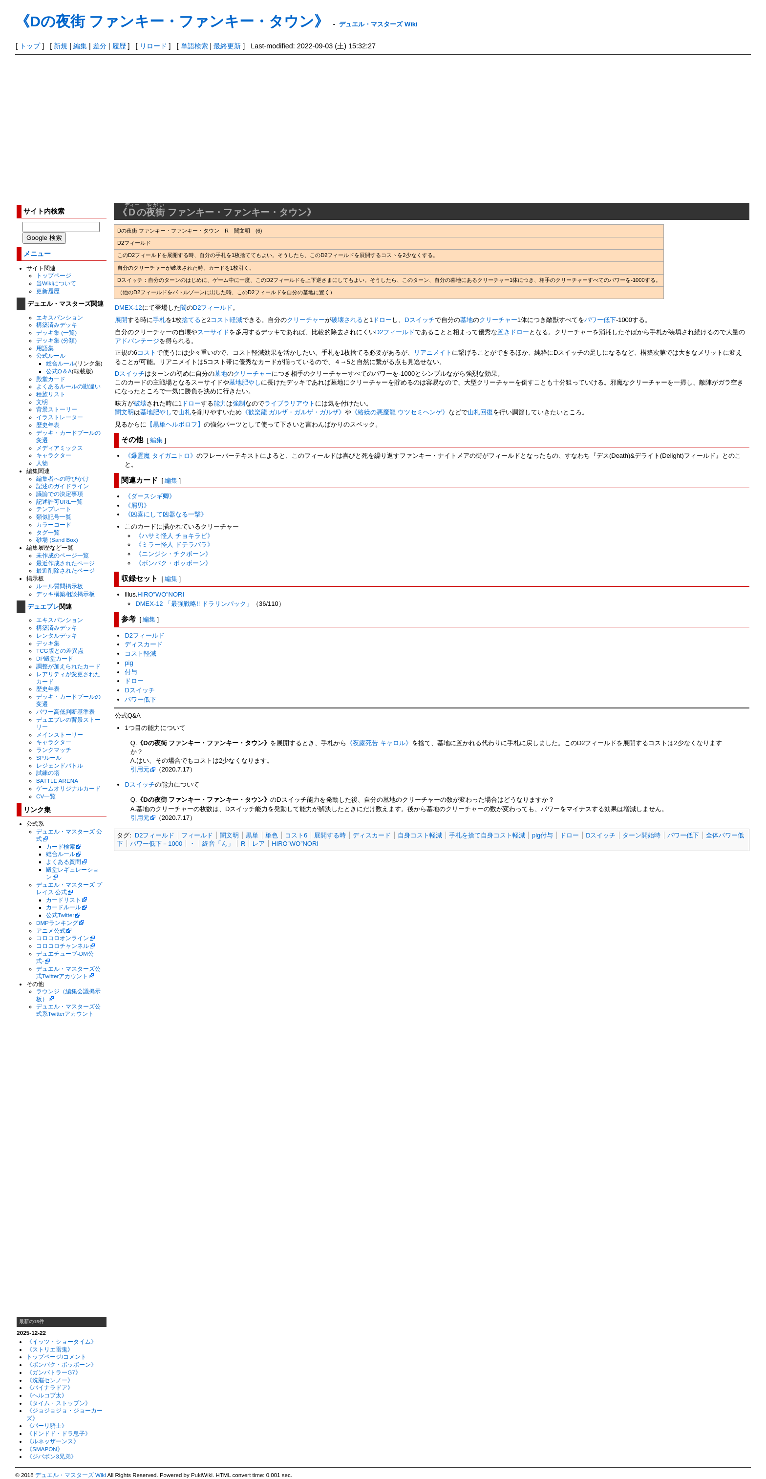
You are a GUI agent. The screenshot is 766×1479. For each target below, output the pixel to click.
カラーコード (53, 524)
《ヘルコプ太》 (46, 1395)
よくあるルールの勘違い (68, 386)
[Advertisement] (383, 128)
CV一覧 (46, 796)
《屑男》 (137, 505)
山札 (184, 412)
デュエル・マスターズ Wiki (378, 24)
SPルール (49, 757)
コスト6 (296, 835)
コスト (146, 352)
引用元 (139, 769)
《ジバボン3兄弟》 (51, 1456)
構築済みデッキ (56, 325)
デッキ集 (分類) (56, 340)
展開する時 (330, 835)
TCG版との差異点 (60, 650)
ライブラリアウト (289, 403)
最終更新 (227, 46)
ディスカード (144, 644)
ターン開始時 (641, 835)
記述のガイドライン (62, 486)
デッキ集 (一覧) (56, 332)
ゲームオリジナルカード (68, 788)
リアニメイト (433, 352)
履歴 (119, 46)
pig (129, 662)
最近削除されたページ (65, 570)
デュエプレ (43, 606)
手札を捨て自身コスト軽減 (487, 835)
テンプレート (53, 509)
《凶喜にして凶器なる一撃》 (166, 514)
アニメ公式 (50, 930)
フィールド (197, 835)
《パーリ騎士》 (46, 1425)
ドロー (382, 319)
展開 (121, 319)
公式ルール (50, 355)
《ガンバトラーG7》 (53, 1372)
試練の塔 (48, 773)
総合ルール (60, 363)
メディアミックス (59, 448)
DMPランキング (57, 923)
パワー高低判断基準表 (65, 711)
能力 (219, 403)
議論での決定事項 (59, 494)
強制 (239, 403)
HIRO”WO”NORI (160, 594)
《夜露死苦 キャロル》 (379, 743)
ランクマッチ (53, 750)
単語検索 (194, 46)
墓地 (466, 319)
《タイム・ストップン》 (58, 1403)
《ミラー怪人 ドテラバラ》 (174, 544)
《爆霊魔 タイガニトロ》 (160, 455)
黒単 (252, 835)
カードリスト (63, 900)
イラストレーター (59, 417)
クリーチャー (306, 319)
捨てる (191, 319)
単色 (271, 835)
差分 (99, 46)
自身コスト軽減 (420, 835)
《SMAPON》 (44, 1449)
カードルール (63, 907)
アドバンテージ (137, 340)
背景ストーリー (56, 409)
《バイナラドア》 (49, 1387)
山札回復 (480, 412)
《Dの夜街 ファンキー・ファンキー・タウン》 (172, 21)
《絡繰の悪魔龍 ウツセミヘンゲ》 (399, 412)
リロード (153, 46)
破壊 (140, 403)
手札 (159, 319)
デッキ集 (48, 643)
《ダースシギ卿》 (150, 496)
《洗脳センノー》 (49, 1380)
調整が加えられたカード (68, 666)
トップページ (53, 275)
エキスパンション (59, 317)
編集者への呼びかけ (62, 478)
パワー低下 (600, 319)
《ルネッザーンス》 (52, 1441)
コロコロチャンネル (62, 946)
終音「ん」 (218, 843)
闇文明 (124, 412)
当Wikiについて (56, 283)
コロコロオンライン (62, 938)
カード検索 (60, 846)
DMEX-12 (128, 307)
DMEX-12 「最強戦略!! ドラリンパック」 (194, 603)
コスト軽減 (226, 319)
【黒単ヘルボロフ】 (175, 424)
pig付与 (542, 835)
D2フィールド (213, 307)
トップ (30, 46)
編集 (80, 46)
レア (258, 843)
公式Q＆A (59, 371)
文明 (42, 402)
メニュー (37, 253)
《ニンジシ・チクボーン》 (173, 553)
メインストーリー (59, 734)
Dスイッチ (419, 319)
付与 (131, 672)
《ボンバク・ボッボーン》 (61, 1364)
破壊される (347, 319)
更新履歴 (48, 291)
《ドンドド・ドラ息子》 (58, 1433)
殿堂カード (50, 379)
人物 (42, 463)
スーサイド (213, 332)
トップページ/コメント (56, 1356)
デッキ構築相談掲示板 (65, 594)
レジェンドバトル (59, 765)
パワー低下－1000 (156, 843)
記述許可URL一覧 (59, 501)
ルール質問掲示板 (59, 586)
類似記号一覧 (53, 517)
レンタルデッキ (56, 635)
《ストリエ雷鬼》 (49, 1349)
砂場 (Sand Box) (57, 539)
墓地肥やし (245, 382)
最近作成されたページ (65, 563)
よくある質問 (63, 861)
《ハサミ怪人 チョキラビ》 (174, 535)
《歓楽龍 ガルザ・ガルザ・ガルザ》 (293, 412)
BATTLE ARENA (57, 780)
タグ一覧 (48, 532)
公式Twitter (60, 915)
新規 (60, 46)
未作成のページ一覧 (62, 555)
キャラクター (53, 455)
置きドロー (513, 332)
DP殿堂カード (54, 658)
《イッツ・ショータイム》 (61, 1341)
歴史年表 (48, 425)
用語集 (45, 348)
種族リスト (50, 394)
